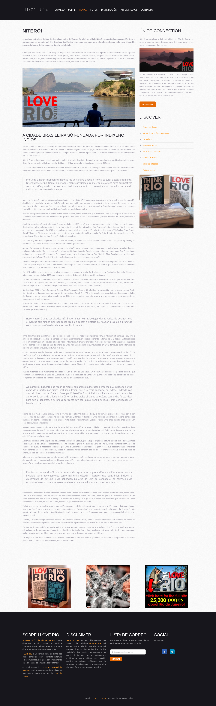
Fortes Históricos (149, 145)
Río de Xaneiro (47, 640)
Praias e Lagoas (148, 170)
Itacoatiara (147, 139)
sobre (71, 9)
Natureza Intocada (150, 164)
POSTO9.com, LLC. (99, 698)
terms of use (95, 643)
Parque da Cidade (149, 127)
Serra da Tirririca (149, 157)
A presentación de (31, 640)
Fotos (94, 9)
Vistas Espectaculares (151, 151)
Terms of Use (72, 640)
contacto (147, 9)
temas (83, 9)
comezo (60, 9)
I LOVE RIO (36, 9)
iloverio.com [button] (147, 104)
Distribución (109, 9)
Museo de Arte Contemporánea (155, 133)
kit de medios (129, 9)
